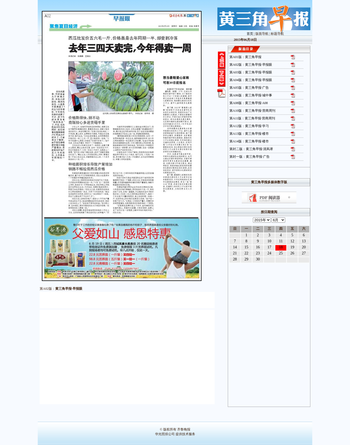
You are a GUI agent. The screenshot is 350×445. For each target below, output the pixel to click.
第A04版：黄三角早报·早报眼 (250, 80)
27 (304, 253)
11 (280, 241)
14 (235, 247)
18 (281, 247)
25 (281, 253)
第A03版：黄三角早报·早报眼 (250, 72)
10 (269, 241)
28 (235, 259)
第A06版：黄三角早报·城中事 (250, 95)
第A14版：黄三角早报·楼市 (249, 141)
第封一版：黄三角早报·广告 (249, 157)
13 (304, 241)
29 (246, 259)
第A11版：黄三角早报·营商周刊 (252, 118)
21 (235, 253)
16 (258, 247)
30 (258, 259)
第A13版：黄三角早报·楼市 (249, 134)
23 (258, 253)
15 (246, 247)
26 (292, 253)
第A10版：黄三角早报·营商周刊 (252, 111)
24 (269, 253)
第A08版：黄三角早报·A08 (248, 103)
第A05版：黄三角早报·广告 (249, 88)
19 (292, 247)
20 (304, 247)
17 (269, 247)
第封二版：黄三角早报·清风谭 (251, 149)
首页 (250, 34)
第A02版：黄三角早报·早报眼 (250, 65)
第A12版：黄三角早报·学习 (249, 126)
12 (292, 241)
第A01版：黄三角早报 (245, 57)
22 (246, 253)
